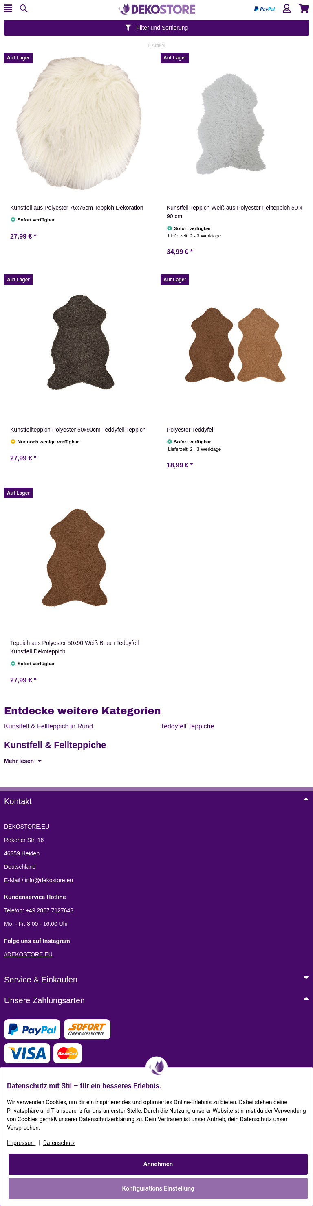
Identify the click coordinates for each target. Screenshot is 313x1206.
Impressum (21, 1143)
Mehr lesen (23, 761)
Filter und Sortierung (156, 27)
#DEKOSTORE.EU (28, 954)
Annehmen (158, 1164)
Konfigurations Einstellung (158, 1188)
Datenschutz (59, 1143)
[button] (287, 8)
